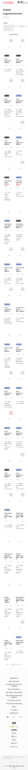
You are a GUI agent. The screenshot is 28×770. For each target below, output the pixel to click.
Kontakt (14, 710)
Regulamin (14, 678)
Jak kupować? (14, 681)
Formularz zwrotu (14, 700)
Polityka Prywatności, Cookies (14, 685)
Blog (14, 707)
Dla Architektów (14, 689)
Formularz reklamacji (14, 703)
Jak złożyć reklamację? (14, 692)
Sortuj (5, 23)
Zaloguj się (14, 713)
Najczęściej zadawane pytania (14, 696)
